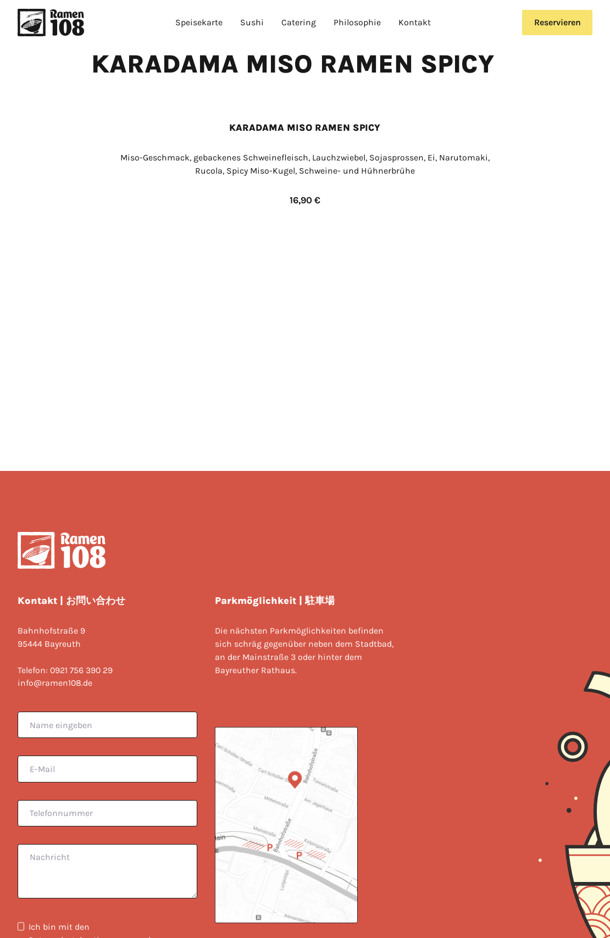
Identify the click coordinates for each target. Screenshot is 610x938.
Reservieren (557, 22)
